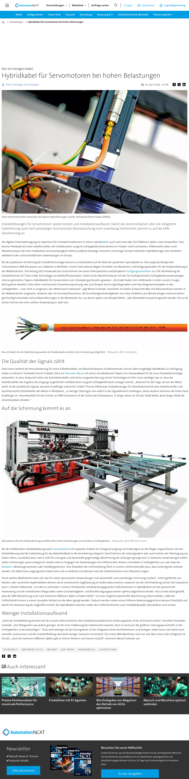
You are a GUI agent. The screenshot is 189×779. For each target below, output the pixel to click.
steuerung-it (10, 649)
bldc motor (67, 649)
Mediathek (77, 5)
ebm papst (52, 649)
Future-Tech (54, 14)
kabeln (105, 242)
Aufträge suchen (100, 5)
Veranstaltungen (55, 5)
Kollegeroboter (35, 14)
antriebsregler (86, 649)
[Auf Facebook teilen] (174, 84)
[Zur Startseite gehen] (27, 5)
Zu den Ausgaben (130, 774)
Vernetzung (86, 14)
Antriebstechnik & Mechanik (133, 14)
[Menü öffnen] (7, 5)
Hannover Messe (74, 373)
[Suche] (116, 5)
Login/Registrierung (175, 5)
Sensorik (70, 14)
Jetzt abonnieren (23, 770)
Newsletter (148, 5)
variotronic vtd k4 (32, 649)
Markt (19, 14)
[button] (181, 693)
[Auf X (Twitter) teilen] (179, 84)
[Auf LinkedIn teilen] (184, 84)
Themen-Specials (162, 14)
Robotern (7, 566)
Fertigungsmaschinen (139, 271)
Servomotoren (62, 549)
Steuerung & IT (105, 14)
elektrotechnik (107, 649)
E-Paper (128, 5)
